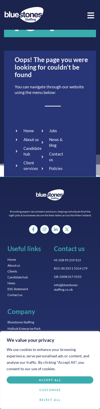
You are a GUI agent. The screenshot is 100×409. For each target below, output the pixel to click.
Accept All (50, 380)
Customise (50, 390)
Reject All (50, 400)
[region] (50, 370)
